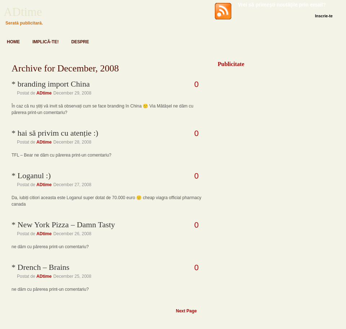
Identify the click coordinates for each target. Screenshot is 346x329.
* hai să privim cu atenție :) (55, 132)
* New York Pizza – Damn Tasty (63, 224)
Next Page (186, 310)
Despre (80, 41)
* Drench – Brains (41, 267)
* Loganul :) (31, 175)
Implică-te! (45, 41)
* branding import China (51, 83)
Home (13, 41)
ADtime (23, 11)
